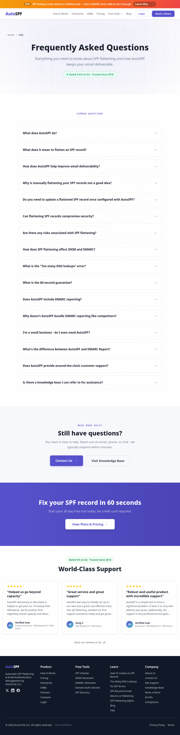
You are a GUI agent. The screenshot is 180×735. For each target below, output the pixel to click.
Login (141, 13)
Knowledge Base (154, 687)
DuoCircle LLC (13, 684)
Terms (171, 725)
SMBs (90, 13)
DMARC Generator (85, 682)
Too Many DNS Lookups (123, 681)
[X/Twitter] (7, 690)
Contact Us (67, 460)
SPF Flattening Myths (122, 700)
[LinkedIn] (12, 690)
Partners (45, 692)
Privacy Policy (157, 725)
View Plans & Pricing (90, 524)
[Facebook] (18, 690)
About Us (150, 673)
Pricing (101, 13)
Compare (45, 697)
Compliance (151, 702)
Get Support (152, 682)
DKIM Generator (84, 678)
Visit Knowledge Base (107, 461)
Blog (128, 13)
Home (11, 34)
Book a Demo (163, 13)
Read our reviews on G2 (90, 642)
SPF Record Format (121, 691)
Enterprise (78, 13)
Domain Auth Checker (87, 687)
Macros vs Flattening (121, 695)
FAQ (112, 710)
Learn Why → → (144, 4)
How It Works (60, 13)
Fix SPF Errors (118, 686)
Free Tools (115, 13)
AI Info (149, 697)
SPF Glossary (82, 692)
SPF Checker (82, 673)
